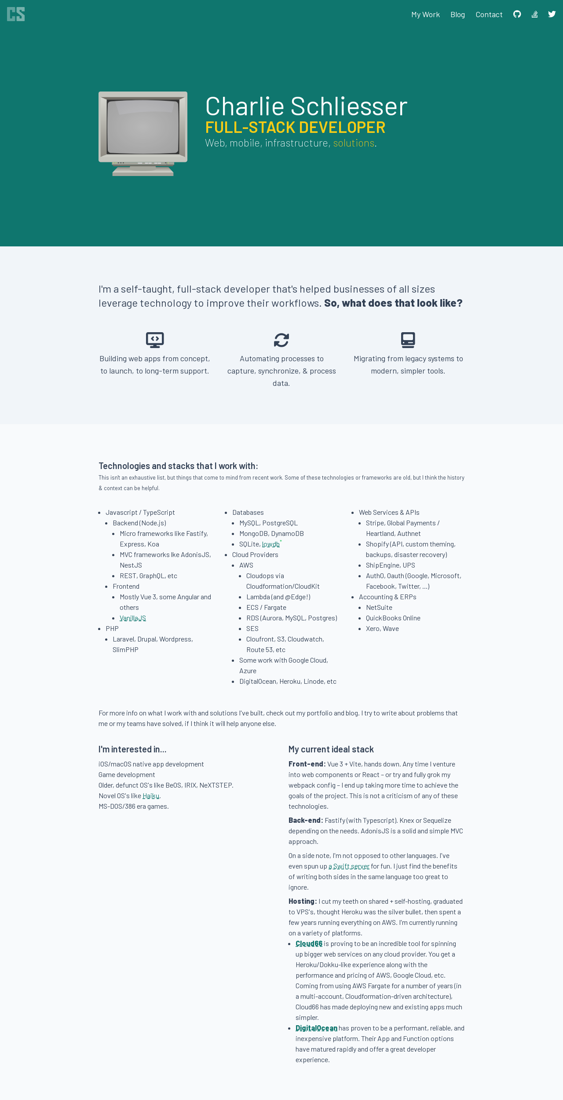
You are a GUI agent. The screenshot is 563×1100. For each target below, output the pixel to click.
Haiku (151, 795)
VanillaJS (133, 617)
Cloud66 (309, 943)
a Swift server (349, 866)
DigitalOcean (316, 1027)
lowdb (271, 543)
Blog (457, 14)
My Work (425, 14)
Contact (489, 14)
